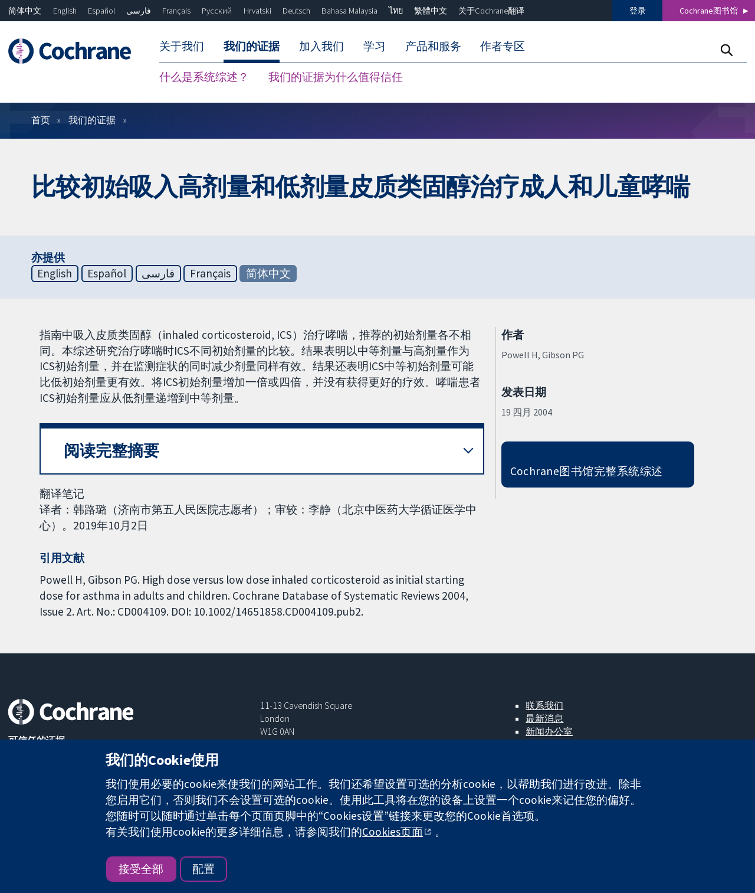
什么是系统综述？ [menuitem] (204, 77)
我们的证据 (92, 120)
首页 (40, 120)
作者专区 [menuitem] (502, 46)
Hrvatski (257, 10)
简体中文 (24, 10)
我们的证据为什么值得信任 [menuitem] (335, 77)
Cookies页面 (392, 832)
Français (176, 10)
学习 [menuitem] (374, 46)
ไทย (396, 10)
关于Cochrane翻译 (491, 10)
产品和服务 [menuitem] (433, 46)
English (65, 10)
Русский (217, 10)
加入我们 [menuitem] (321, 46)
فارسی (138, 10)
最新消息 (544, 718)
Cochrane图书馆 (709, 10)
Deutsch (296, 10)
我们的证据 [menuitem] (252, 46)
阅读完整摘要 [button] (111, 450)
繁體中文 (430, 10)
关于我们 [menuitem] (181, 46)
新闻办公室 (549, 731)
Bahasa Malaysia (349, 10)
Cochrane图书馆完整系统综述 (586, 471)
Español (101, 10)
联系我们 (544, 705)
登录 (637, 10)
